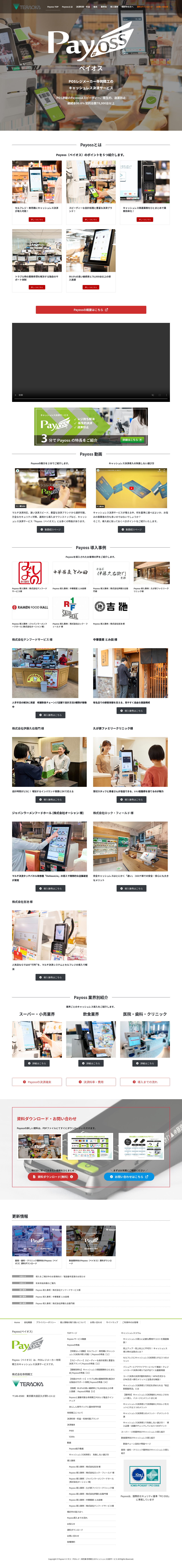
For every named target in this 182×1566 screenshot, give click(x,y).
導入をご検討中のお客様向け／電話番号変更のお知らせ (60, 1276)
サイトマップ (112, 1322)
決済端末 (71, 1424)
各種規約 (71, 1541)
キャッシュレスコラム (131, 1333)
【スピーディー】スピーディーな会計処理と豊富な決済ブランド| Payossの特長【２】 (92, 1362)
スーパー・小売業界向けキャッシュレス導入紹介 (143, 1431)
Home (17, 1322)
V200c (72, 1436)
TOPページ (72, 1333)
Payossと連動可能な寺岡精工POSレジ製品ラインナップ (91, 1399)
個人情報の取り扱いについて (73, 1322)
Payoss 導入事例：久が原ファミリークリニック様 (151, 590)
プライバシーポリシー (46, 1322)
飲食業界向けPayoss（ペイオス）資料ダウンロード (90, 1262)
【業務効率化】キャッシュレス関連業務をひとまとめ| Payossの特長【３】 (92, 1371)
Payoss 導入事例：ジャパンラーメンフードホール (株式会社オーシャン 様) (29, 625)
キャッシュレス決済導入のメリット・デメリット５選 (146, 1415)
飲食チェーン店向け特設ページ (137, 1443)
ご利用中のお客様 (130, 1322)
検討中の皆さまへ (75, 1511)
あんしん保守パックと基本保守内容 (85, 1406)
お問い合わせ (96, 1322)
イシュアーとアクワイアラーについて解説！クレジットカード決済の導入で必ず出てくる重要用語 (146, 1368)
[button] (91, 310)
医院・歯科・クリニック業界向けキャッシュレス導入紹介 (145, 1451)
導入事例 (22, 1290)
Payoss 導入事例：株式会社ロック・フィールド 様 (70, 625)
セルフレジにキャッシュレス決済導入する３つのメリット (146, 1359)
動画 (69, 1442)
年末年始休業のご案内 (46, 1283)
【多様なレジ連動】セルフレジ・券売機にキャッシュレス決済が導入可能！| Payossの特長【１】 (92, 1353)
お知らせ (22, 1276)
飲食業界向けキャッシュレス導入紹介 (138, 1437)
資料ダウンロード (75, 1529)
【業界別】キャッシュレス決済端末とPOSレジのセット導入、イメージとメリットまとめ (146, 1396)
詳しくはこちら (37, 219)
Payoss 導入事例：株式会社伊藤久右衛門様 (110, 590)
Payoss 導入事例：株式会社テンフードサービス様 (29, 590)
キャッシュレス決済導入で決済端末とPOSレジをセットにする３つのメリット (146, 1406)
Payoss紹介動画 (76, 1448)
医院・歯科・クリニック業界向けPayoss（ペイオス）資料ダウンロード (36, 1262)
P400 (71, 1430)
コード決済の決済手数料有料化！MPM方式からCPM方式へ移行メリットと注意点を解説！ (144, 1378)
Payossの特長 (73, 1344)
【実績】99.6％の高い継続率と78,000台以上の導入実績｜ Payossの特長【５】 (91, 1390)
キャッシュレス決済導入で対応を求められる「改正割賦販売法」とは (146, 1387)
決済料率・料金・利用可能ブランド (83, 1418)
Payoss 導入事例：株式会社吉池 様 (109, 623)
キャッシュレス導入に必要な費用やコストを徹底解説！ (146, 1341)
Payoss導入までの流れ (77, 1517)
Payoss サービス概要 (76, 1339)
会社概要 (28, 1322)
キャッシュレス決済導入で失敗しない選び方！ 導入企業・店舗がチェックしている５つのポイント (146, 1424)
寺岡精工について (75, 1412)
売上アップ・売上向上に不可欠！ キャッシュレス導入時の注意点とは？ (145, 1350)
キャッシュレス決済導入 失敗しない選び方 (89, 1454)
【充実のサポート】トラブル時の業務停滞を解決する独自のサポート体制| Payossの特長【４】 (92, 1380)
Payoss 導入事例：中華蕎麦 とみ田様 (69, 588)
